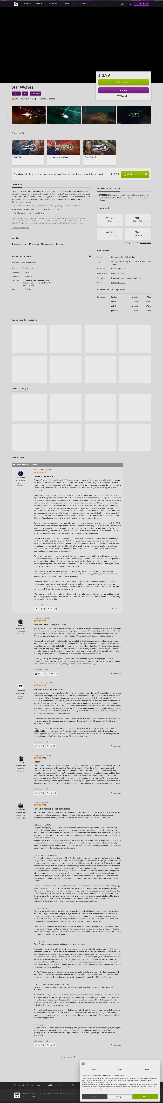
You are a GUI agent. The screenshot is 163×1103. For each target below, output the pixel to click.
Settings (120, 1097)
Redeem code (19, 1085)
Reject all (94, 1097)
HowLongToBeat (145, 243)
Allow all (145, 1097)
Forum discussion (118, 282)
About (39, 4)
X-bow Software (117, 278)
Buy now (123, 90)
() (40, 609)
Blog (73, 1085)
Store (27, 4)
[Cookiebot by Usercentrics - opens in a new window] (150, 1063)
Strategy (114, 257)
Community (54, 4)
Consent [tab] (93, 1069)
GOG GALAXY (143, 4)
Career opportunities (45, 1085)
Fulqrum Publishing (133, 278)
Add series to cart (135, 174)
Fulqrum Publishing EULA (20, 227)
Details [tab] (120, 1069)
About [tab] (147, 1069)
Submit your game (63, 1085)
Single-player (131, 290)
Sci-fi (121, 257)
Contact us (31, 1085)
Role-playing (130, 257)
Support (70, 4)
